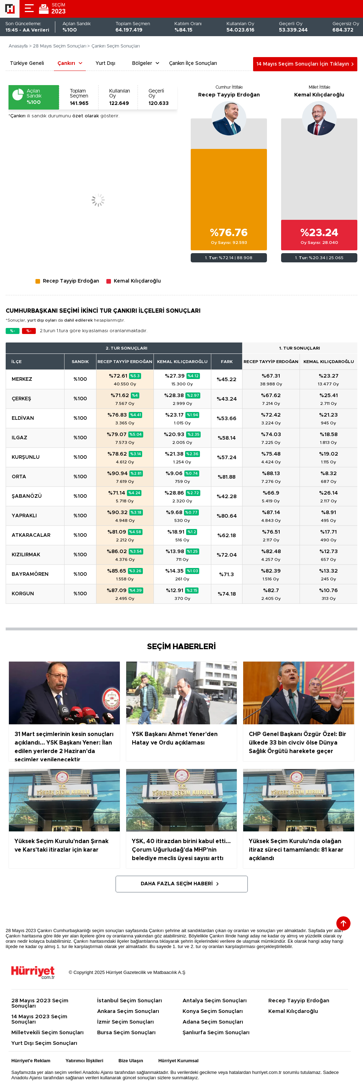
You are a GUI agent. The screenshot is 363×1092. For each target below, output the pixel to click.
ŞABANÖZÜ (27, 496)
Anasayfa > (20, 46)
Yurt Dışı (105, 63)
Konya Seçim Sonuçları (213, 1011)
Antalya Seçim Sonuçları (215, 1000)
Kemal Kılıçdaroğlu (319, 95)
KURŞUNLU (26, 457)
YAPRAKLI (24, 515)
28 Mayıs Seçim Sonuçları (59, 46)
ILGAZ (19, 437)
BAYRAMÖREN (30, 574)
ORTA (19, 476)
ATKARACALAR (31, 535)
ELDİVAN (23, 418)
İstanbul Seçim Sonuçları (129, 1000)
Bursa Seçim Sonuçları (126, 1032)
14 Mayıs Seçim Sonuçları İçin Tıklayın (302, 64)
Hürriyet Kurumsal (178, 1060)
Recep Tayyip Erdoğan (229, 95)
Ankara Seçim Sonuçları (128, 1011)
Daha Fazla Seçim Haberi (177, 883)
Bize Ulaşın (130, 1060)
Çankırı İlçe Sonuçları (193, 63)
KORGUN (23, 593)
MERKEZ (22, 379)
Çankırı (66, 63)
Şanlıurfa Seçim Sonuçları (216, 1032)
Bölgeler (142, 63)
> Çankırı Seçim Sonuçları (113, 46)
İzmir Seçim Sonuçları (125, 1022)
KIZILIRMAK (26, 554)
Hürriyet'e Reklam (30, 1060)
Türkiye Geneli (27, 63)
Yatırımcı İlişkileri (84, 1060)
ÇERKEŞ (21, 398)
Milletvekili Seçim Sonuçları (47, 1032)
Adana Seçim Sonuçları (213, 1022)
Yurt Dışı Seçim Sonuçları (44, 1043)
